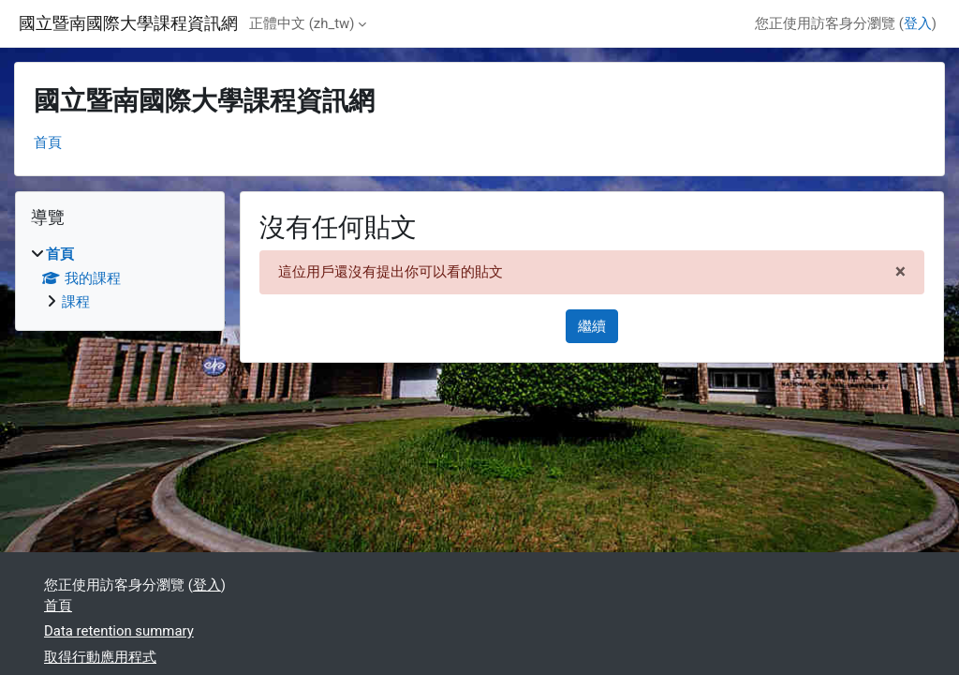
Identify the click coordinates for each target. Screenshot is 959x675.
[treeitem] (120, 278)
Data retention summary (119, 630)
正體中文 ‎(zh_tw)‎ (301, 23)
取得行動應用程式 (100, 657)
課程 (76, 301)
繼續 (592, 326)
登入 (918, 23)
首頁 (48, 142)
